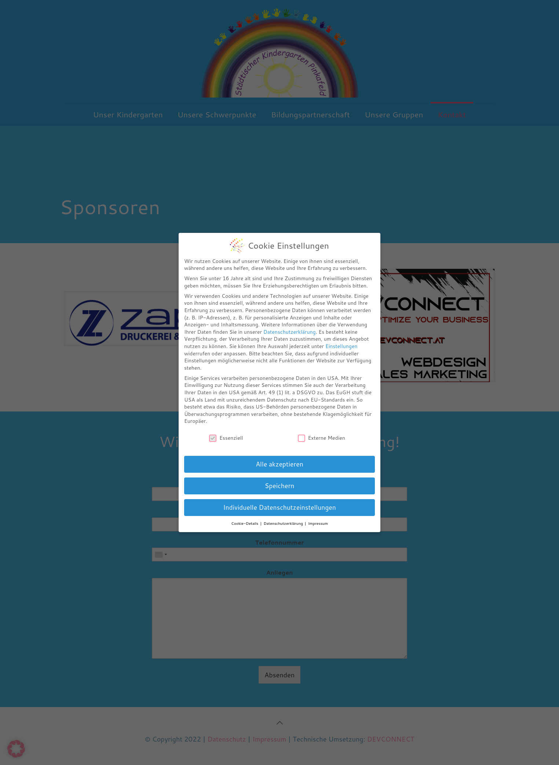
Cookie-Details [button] (245, 523)
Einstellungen (341, 346)
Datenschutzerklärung (289, 332)
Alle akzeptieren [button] (279, 464)
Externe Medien (321, 438)
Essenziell (226, 438)
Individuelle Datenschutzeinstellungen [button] (279, 507)
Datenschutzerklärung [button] (284, 523)
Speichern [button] (280, 485)
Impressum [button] (318, 523)
